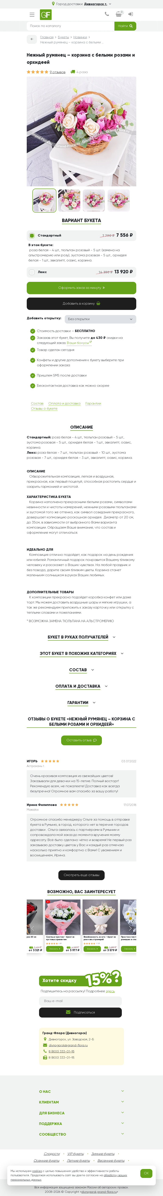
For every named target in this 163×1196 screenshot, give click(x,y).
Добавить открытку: (44, 318)
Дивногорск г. (97, 4)
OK (146, 1173)
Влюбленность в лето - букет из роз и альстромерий (100, 938)
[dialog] (106, 14)
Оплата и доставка (64, 403)
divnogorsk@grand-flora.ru (68, 1045)
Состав (37, 403)
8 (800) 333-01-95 (61, 1051)
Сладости (52, 1154)
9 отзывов (57, 72)
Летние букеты (78, 1161)
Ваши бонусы (79, 343)
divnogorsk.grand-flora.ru (99, 1191)
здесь (110, 991)
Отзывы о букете (44, 409)
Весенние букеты (110, 1161)
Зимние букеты (102, 1154)
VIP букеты (75, 1154)
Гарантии (93, 403)
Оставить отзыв (81, 740)
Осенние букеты (46, 1161)
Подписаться (80, 1012)
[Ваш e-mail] (80, 1001)
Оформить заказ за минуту (81, 288)
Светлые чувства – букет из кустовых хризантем (60, 938)
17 (98, 943)
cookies (37, 1171)
